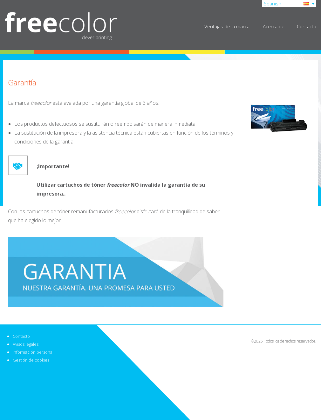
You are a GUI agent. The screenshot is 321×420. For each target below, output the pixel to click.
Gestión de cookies (31, 360)
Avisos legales (25, 344)
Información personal (33, 352)
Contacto (306, 26)
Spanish (272, 3)
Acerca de (274, 26)
